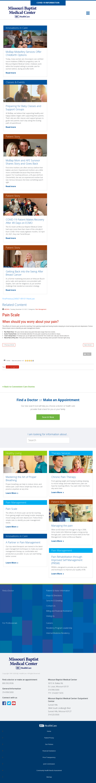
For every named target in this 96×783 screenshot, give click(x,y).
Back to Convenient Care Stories (18, 386)
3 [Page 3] (14, 298)
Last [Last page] (33, 298)
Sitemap (49, 777)
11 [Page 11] (26, 298)
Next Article (87, 345)
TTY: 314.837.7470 (55, 693)
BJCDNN (6, 309)
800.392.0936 (8, 683)
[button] (88, 13)
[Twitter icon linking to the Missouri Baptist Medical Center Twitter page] (9, 703)
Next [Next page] (29, 298)
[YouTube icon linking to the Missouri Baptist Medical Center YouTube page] (14, 703)
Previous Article (9, 345)
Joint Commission (49, 764)
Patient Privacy (49, 738)
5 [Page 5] (16, 298)
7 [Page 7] (19, 298)
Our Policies (49, 744)
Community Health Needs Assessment (49, 770)
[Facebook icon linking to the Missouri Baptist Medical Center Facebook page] (4, 703)
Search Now (48, 417)
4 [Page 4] (15, 298)
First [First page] (4, 298)
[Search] (48, 440)
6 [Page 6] (17, 298)
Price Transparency (49, 757)
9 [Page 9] (22, 298)
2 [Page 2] (13, 298)
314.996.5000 (8, 692)
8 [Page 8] (21, 298)
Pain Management (40, 309)
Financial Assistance (49, 751)
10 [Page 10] (24, 298)
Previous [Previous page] (9, 298)
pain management (12, 367)
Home (49, 731)
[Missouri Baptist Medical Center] (24, 13)
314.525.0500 (53, 714)
